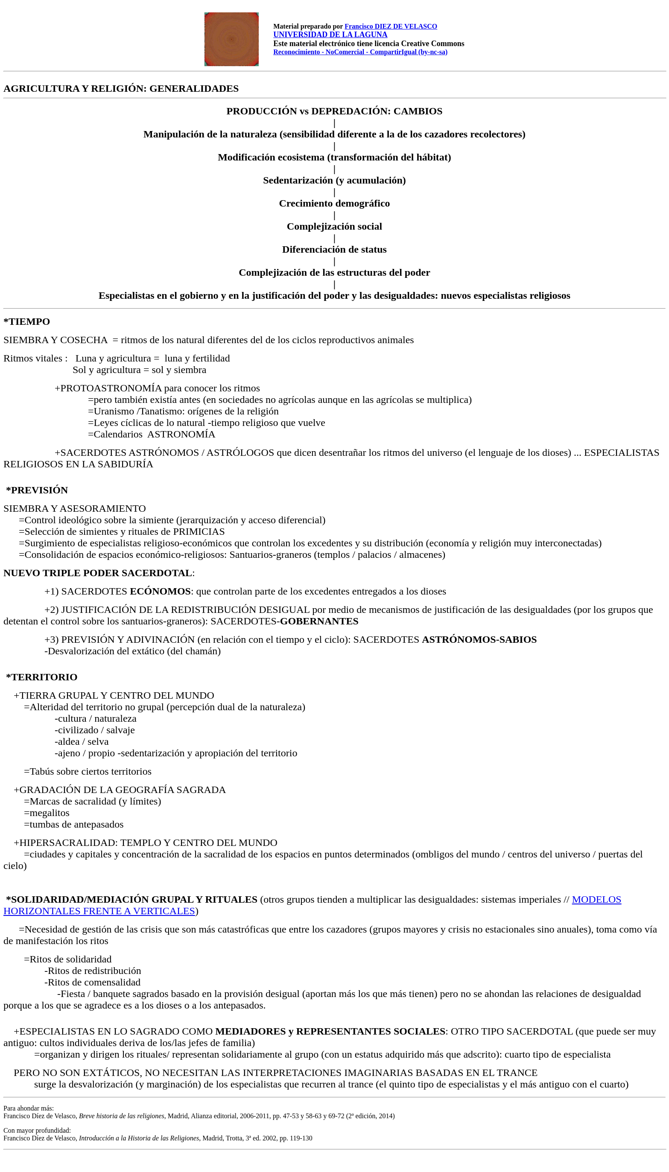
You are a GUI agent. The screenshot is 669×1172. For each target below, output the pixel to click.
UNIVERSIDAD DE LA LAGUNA (330, 34)
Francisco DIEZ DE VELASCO (391, 26)
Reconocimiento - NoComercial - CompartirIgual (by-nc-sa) (360, 51)
